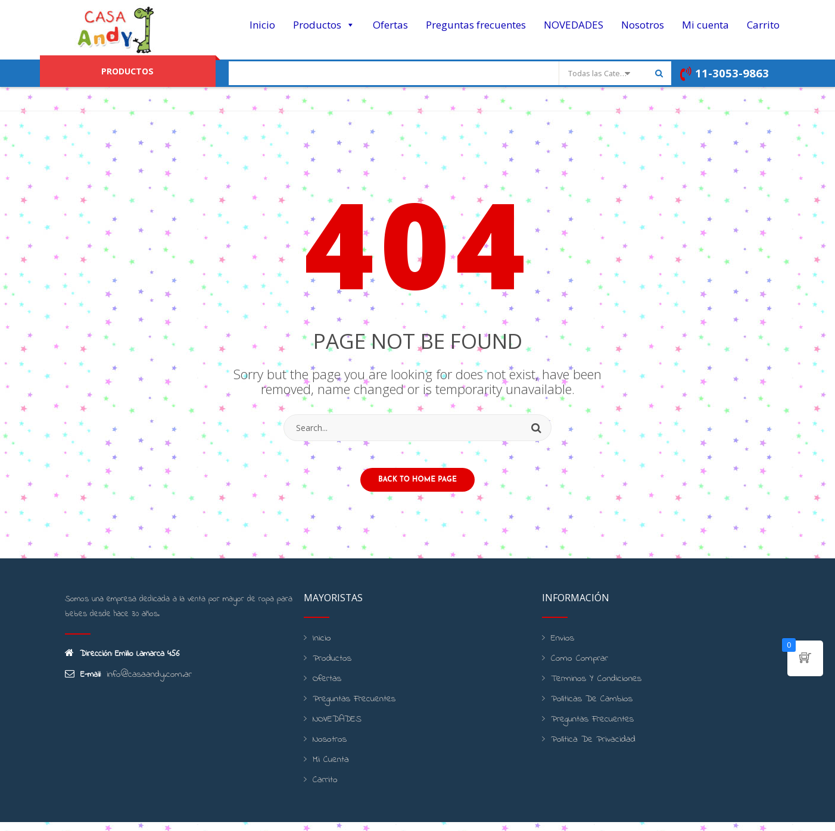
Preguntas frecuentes (476, 25)
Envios (560, 647)
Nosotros (642, 25)
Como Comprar (575, 667)
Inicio (262, 25)
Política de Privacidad (587, 748)
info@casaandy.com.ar (144, 683)
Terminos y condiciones (590, 688)
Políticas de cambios (587, 708)
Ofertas (390, 25)
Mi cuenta (705, 25)
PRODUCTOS (127, 70)
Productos (324, 25)
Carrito (763, 25)
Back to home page (417, 488)
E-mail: (83, 683)
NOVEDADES (573, 25)
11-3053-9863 (722, 73)
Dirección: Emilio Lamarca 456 (122, 663)
